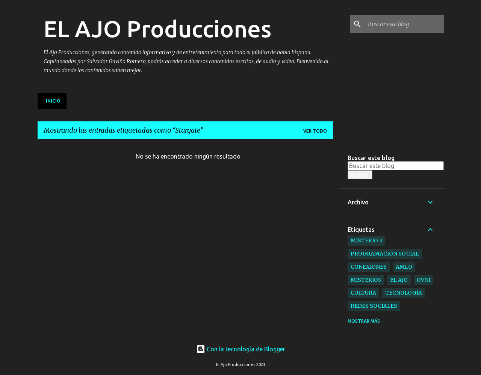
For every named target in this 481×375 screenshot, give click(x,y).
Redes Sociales (374, 305)
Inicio (53, 100)
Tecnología (403, 292)
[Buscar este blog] (404, 24)
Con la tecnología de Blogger (240, 349)
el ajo (399, 280)
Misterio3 (366, 280)
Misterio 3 (366, 240)
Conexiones (369, 266)
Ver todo (315, 131)
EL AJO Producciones (157, 28)
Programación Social (385, 253)
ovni (423, 280)
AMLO (404, 266)
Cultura (363, 292)
